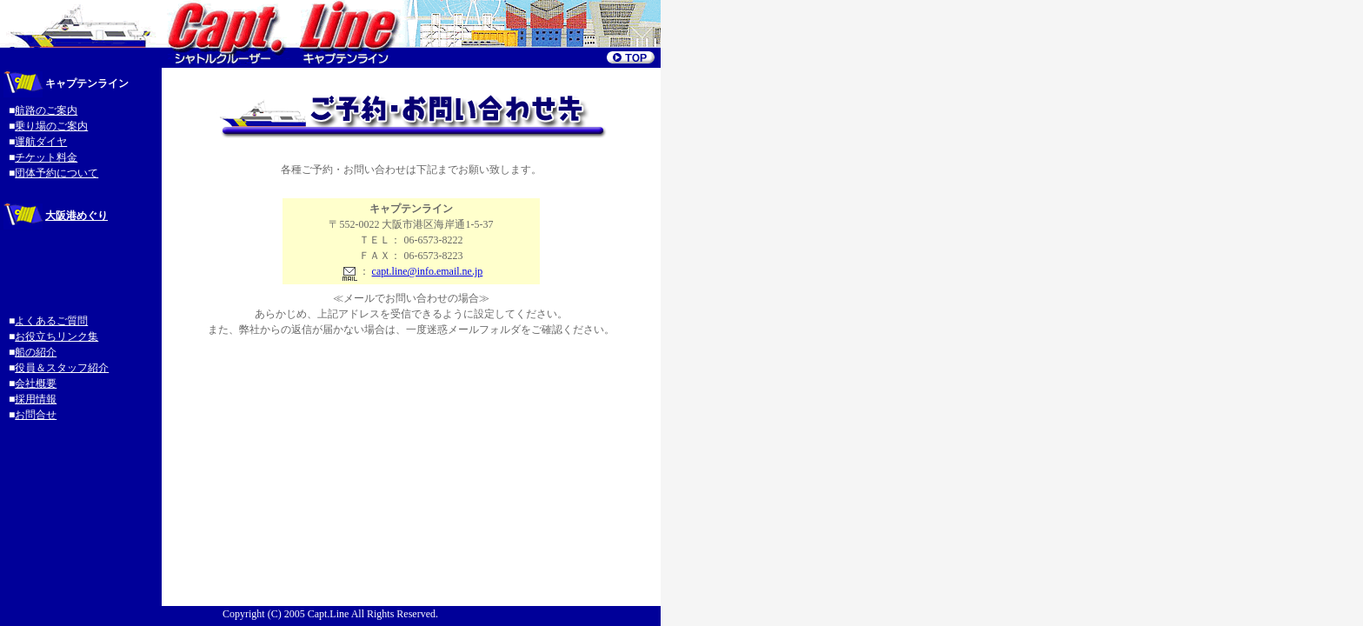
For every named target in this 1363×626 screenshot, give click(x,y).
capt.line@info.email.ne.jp (427, 271)
